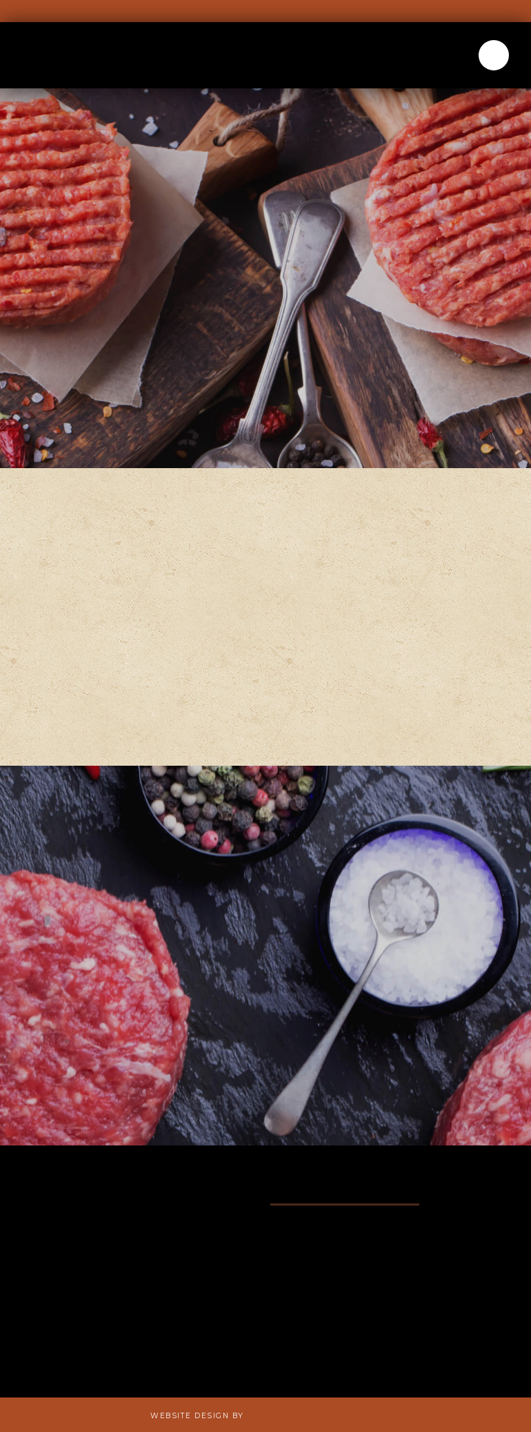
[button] (494, 55)
